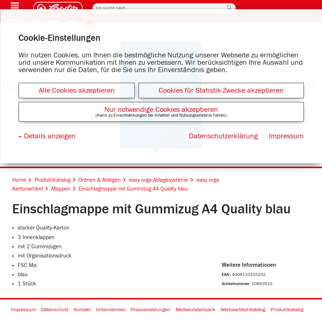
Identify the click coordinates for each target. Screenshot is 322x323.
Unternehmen (111, 310)
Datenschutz (55, 310)
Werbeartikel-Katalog (243, 310)
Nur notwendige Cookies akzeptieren (161, 109)
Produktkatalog (287, 310)
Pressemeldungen (150, 310)
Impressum (23, 310)
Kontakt (82, 310)
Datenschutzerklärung (223, 136)
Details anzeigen (50, 136)
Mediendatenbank (195, 310)
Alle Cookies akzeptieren (77, 90)
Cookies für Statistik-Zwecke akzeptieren (221, 90)
